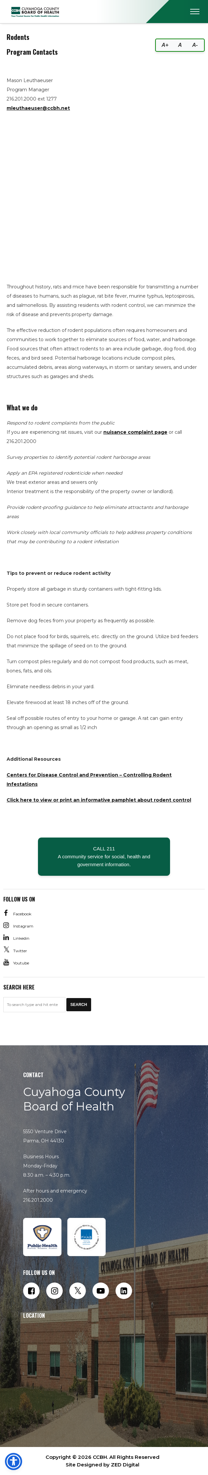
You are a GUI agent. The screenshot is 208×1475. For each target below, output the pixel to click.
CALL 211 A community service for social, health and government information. (104, 856)
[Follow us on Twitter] (77, 1291)
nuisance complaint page (135, 432)
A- (195, 45)
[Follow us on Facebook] (31, 1291)
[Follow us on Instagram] (54, 1291)
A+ (164, 45)
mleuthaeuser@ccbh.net (38, 108)
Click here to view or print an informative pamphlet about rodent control (99, 800)
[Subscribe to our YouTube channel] (100, 1291)
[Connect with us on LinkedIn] (124, 1291)
